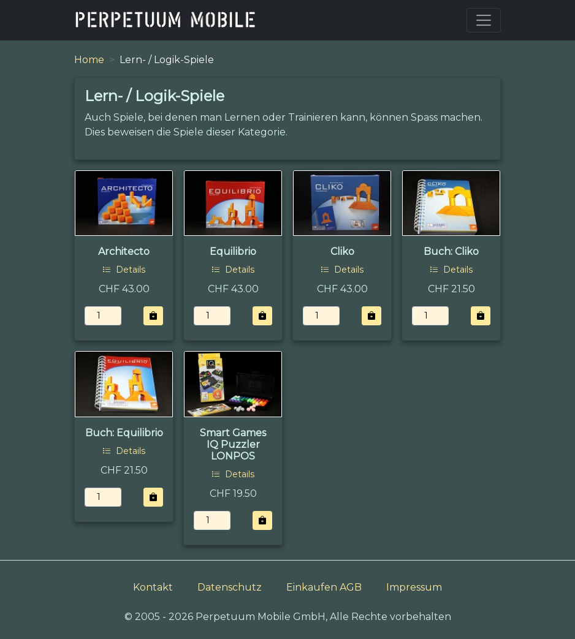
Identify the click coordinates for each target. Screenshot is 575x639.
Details (123, 269)
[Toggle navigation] (483, 20)
